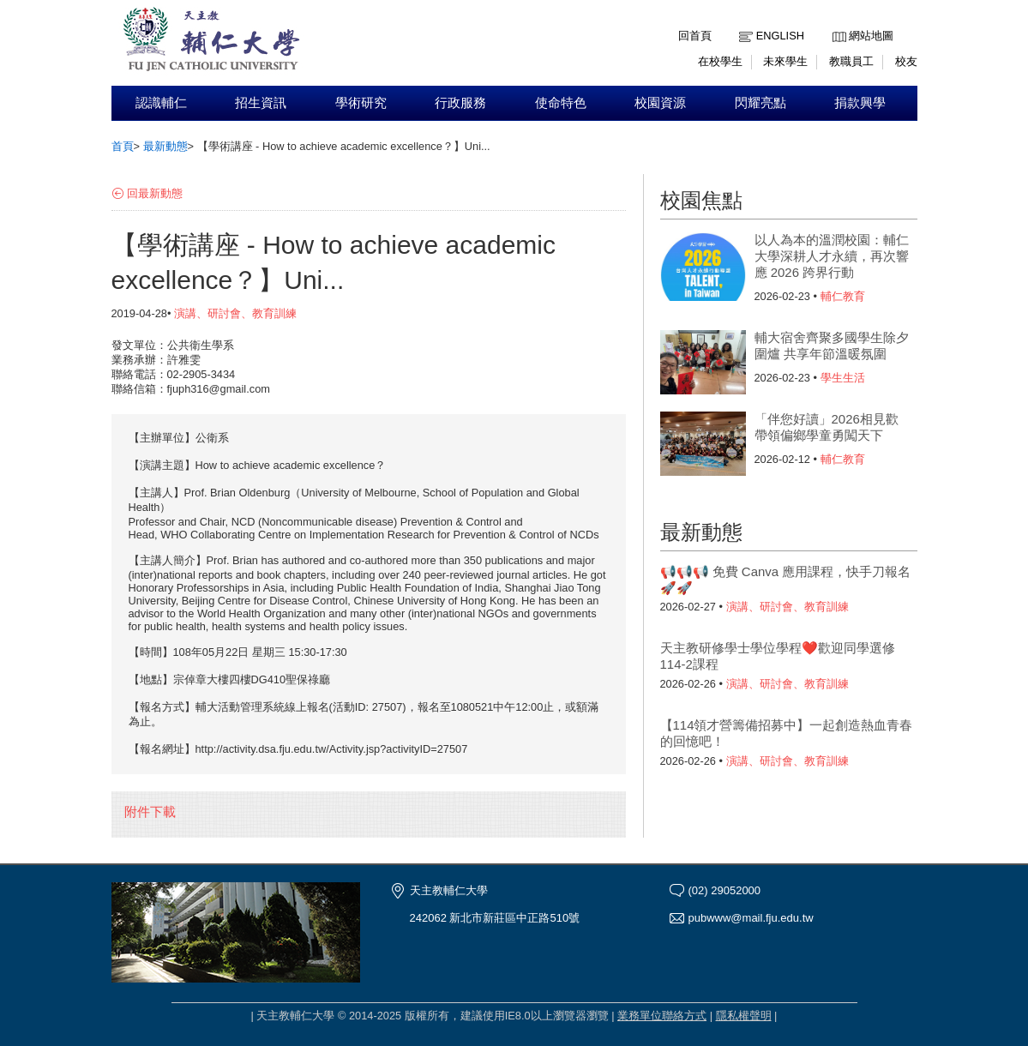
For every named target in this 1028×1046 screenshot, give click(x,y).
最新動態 (165, 146)
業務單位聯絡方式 (661, 1015)
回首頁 (695, 35)
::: (836, 22)
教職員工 (851, 61)
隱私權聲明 (744, 1015)
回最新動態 (155, 193)
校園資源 (660, 103)
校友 (906, 61)
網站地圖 (871, 35)
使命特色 (560, 103)
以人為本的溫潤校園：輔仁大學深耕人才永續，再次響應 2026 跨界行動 (831, 256)
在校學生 (720, 61)
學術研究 (361, 103)
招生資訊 (260, 103)
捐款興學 (860, 103)
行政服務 (460, 103)
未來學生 (785, 61)
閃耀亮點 (760, 103)
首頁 (122, 146)
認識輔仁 (161, 103)
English (780, 35)
